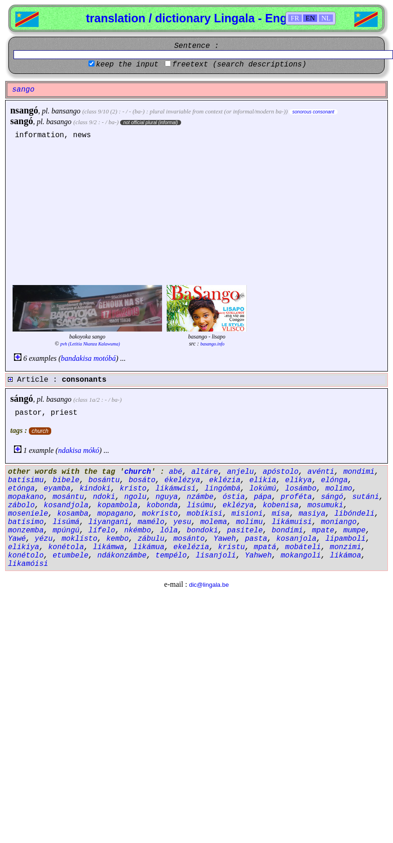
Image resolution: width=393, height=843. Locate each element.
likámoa (345, 555)
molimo (338, 489)
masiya (311, 514)
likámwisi (176, 489)
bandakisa (76, 358)
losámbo (300, 489)
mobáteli (303, 547)
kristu (231, 547)
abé (176, 472)
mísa (281, 514)
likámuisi (292, 522)
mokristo (160, 514)
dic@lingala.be (209, 584)
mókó (91, 450)
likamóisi (28, 564)
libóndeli (354, 514)
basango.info (212, 343)
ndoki (104, 497)
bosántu (104, 480)
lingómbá (222, 489)
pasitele (245, 530)
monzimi (345, 547)
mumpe (354, 530)
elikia (263, 480)
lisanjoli (216, 555)
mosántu (68, 497)
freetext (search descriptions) (239, 64)
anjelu (240, 472)
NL (326, 18)
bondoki (202, 530)
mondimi (358, 472)
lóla (168, 530)
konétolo (26, 555)
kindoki (95, 489)
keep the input (127, 64)
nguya (167, 497)
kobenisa (280, 505)
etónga (21, 489)
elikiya (23, 547)
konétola (66, 547)
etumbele (70, 555)
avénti (320, 472)
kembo (117, 539)
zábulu (150, 539)
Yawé (17, 539)
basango (58, 122)
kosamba (72, 514)
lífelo (101, 530)
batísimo (26, 522)
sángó (21, 398)
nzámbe (200, 497)
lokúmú (263, 489)
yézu (44, 539)
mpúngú (66, 530)
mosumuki (325, 505)
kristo (133, 489)
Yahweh (258, 555)
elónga (334, 480)
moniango (339, 522)
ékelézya (182, 480)
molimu (249, 522)
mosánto (188, 539)
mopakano (26, 497)
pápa (262, 497)
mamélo (150, 522)
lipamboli (345, 539)
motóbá (105, 358)
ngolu (135, 497)
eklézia (224, 480)
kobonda (162, 505)
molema (213, 522)
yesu (182, 522)
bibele (66, 480)
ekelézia (191, 547)
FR (295, 18)
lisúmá (66, 522)
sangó (21, 121)
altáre (204, 472)
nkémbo (137, 530)
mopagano (115, 514)
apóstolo (280, 472)
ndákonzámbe (122, 555)
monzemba (26, 530)
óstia (234, 497)
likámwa (108, 547)
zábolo (21, 505)
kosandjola (66, 505)
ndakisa (69, 450)
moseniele (28, 514)
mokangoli (301, 555)
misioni (247, 514)
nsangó (24, 110)
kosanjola (296, 539)
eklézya (238, 505)
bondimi (287, 530)
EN (310, 18)
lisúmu (200, 505)
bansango (65, 111)
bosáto (142, 480)
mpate (323, 530)
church (40, 431)
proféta (296, 497)
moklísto (79, 539)
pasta (256, 539)
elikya (298, 480)
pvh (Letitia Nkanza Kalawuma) (90, 343)
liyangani (108, 522)
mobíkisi (205, 514)
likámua (148, 547)
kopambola (117, 505)
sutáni (365, 497)
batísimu (26, 480)
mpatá (265, 547)
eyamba (57, 489)
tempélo (171, 555)
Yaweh (225, 539)
